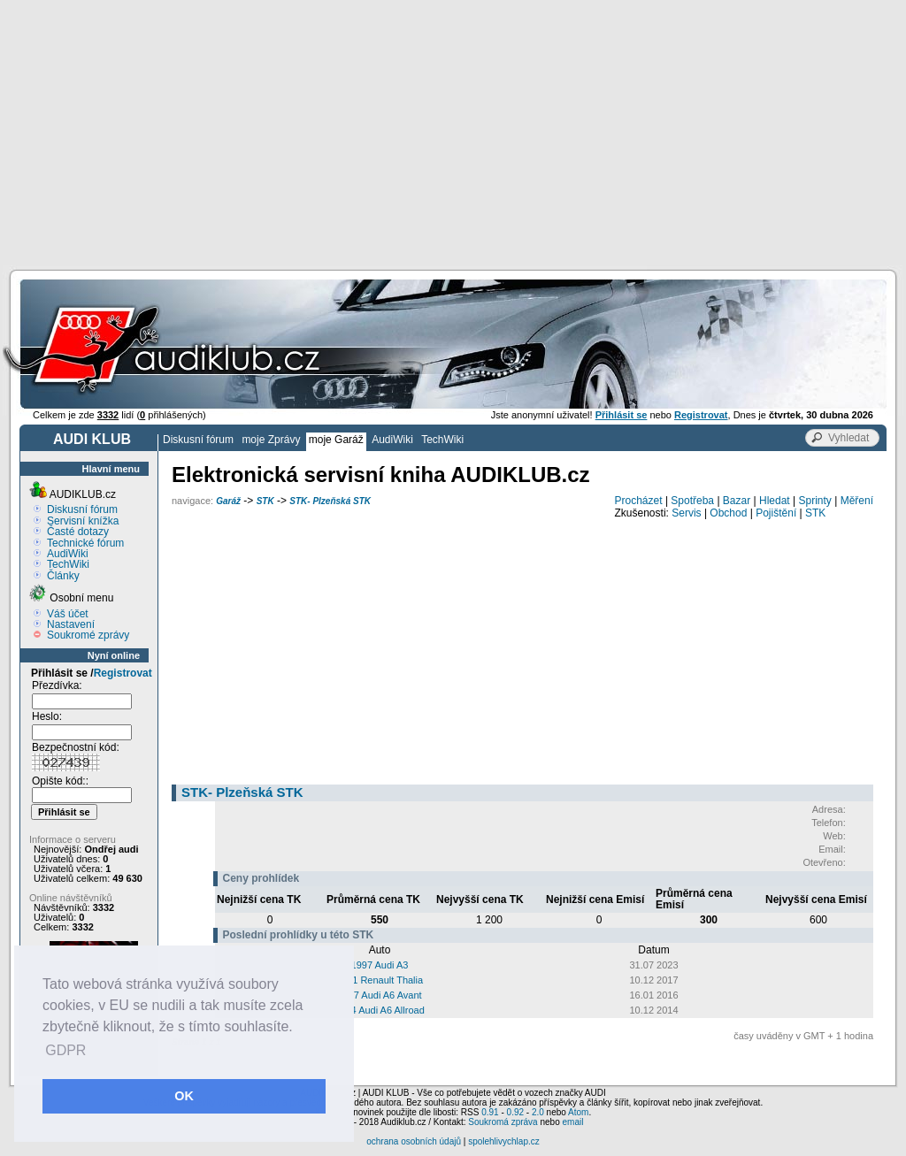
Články (63, 576)
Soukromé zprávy (88, 635)
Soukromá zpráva (502, 1122)
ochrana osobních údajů (413, 1141)
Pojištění (776, 513)
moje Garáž (336, 439)
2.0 (538, 1112)
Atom (578, 1112)
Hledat (774, 500)
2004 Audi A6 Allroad (379, 1010)
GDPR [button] (65, 1050)
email (572, 1122)
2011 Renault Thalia (379, 980)
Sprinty (814, 500)
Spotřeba (692, 500)
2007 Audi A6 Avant (379, 995)
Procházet (639, 500)
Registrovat (123, 673)
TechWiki (442, 439)
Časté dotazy (78, 531)
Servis (686, 513)
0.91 (489, 1112)
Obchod (728, 513)
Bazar (736, 500)
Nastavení (71, 624)
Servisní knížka (83, 521)
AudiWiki (392, 439)
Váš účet (67, 614)
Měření (857, 500)
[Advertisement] (453, 132)
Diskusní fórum (198, 439)
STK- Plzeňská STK (330, 501)
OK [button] (184, 1096)
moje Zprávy (271, 439)
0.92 (515, 1112)
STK (265, 501)
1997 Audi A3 (380, 965)
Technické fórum (85, 543)
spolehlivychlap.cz (504, 1141)
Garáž (228, 501)
